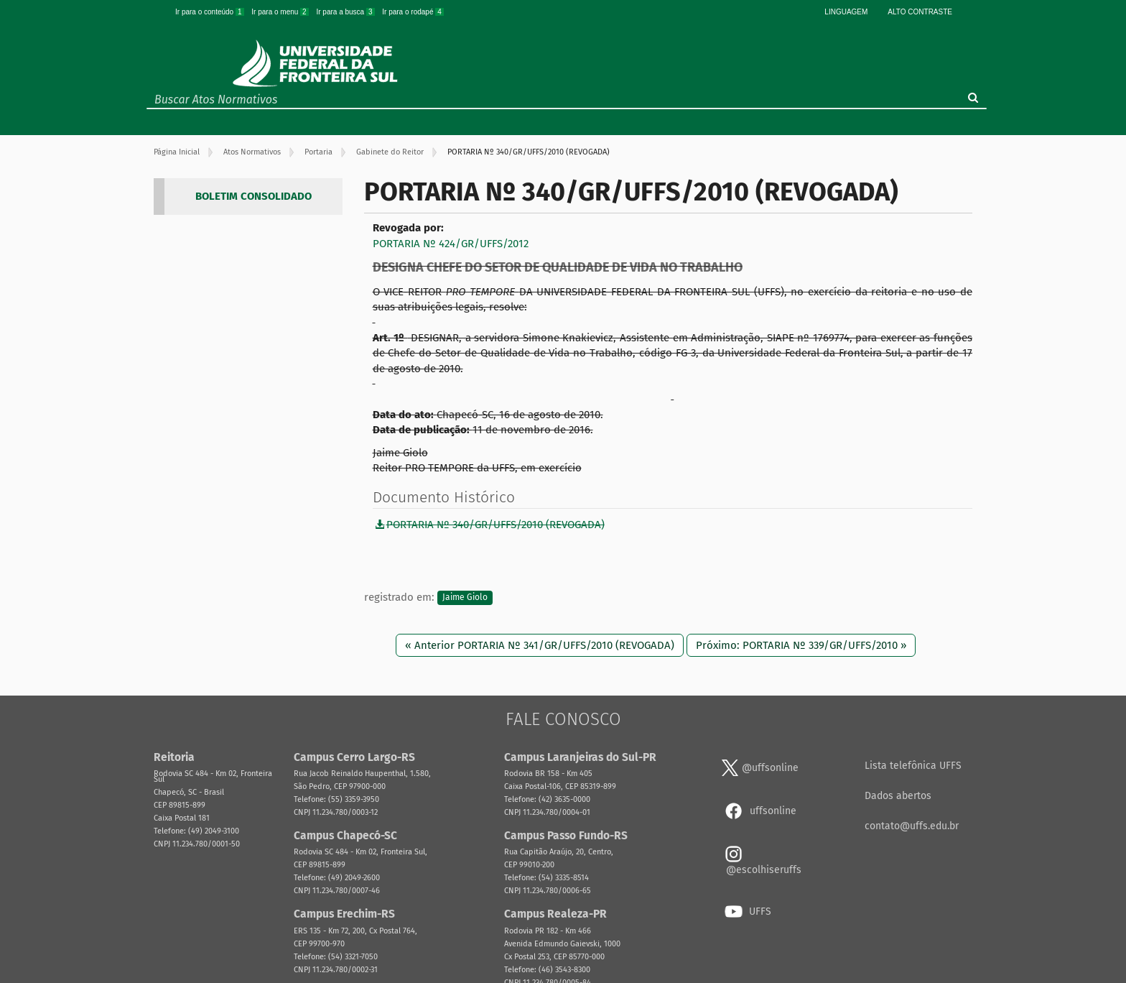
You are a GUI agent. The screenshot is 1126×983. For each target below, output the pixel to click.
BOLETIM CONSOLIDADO (253, 196)
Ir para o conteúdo (210, 12)
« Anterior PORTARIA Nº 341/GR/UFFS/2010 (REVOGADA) (539, 645)
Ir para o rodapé (413, 12)
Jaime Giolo (465, 598)
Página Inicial (177, 152)
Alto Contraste (920, 12)
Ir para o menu (280, 12)
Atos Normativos (252, 152)
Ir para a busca (346, 12)
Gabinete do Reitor (390, 152)
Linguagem (845, 12)
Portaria (318, 152)
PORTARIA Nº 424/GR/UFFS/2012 (451, 243)
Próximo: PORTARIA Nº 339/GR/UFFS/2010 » (801, 645)
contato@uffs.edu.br (912, 826)
